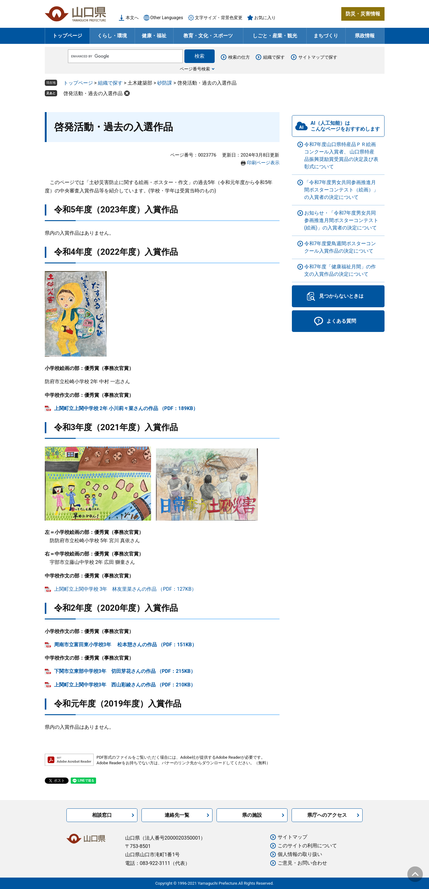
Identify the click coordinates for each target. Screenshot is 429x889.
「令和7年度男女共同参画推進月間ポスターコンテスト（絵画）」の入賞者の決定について (341, 189)
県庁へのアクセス (327, 815)
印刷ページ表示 (263, 163)
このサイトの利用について (307, 846)
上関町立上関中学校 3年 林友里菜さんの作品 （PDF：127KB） (125, 589)
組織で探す (274, 57)
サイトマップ (292, 837)
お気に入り (265, 17)
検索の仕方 (239, 57)
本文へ (132, 17)
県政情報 (365, 36)
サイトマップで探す (317, 57)
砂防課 (164, 83)
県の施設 (252, 815)
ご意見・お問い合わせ (302, 863)
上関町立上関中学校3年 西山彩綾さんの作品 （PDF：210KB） (125, 685)
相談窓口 (102, 815)
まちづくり (325, 36)
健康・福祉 (154, 36)
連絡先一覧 (177, 815)
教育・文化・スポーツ (208, 36)
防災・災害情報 (363, 14)
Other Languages (166, 17)
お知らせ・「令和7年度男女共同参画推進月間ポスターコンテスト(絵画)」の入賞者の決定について (341, 220)
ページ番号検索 (195, 69)
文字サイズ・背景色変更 (218, 17)
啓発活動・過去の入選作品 (93, 93)
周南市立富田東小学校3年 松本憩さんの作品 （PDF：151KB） (125, 645)
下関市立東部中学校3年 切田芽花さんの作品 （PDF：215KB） (125, 671)
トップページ (67, 36)
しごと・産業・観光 (275, 36)
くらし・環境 (112, 36)
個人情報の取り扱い (300, 854)
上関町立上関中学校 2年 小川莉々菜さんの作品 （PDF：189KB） (126, 408)
